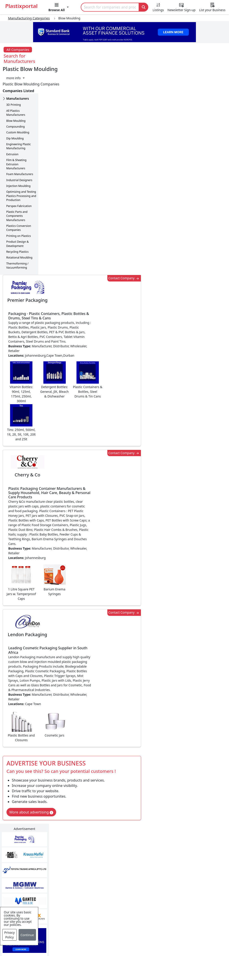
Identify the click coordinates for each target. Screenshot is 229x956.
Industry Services (100, 926)
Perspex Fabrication (19, 178)
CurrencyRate (194, 236)
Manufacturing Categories (29, 18)
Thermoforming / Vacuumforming (17, 238)
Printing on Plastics (18, 209)
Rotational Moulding (19, 230)
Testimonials (167, 867)
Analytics (169, 939)
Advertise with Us (172, 858)
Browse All (166, 876)
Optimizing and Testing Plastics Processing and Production (21, 169)
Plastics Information (31, 876)
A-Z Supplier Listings (174, 885)
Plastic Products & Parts (105, 867)
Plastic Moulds (98, 917)
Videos (19, 885)
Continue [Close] (27, 935)
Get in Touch (205, 694)
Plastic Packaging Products (108, 876)
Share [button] (101, 736)
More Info (114, 798)
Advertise (208, 939)
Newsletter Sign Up (30, 867)
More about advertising (69, 482)
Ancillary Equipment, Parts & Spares (110, 906)
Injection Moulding (18, 159)
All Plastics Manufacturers (15, 85)
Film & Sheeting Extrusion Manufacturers (16, 137)
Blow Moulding (15, 93)
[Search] (110, 7)
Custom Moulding (17, 105)
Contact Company (161, 69)
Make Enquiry (205, 415)
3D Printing (13, 77)
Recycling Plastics (17, 224)
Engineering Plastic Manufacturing (18, 119)
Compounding (15, 99)
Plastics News (25, 858)
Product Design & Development (17, 216)
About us (147, 939)
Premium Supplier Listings (179, 894)
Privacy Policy (9, 934)
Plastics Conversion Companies (18, 201)
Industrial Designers (19, 153)
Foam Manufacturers (19, 147)
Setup (189, 939)
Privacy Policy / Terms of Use (109, 939)
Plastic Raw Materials (103, 885)
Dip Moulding (15, 111)
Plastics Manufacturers (105, 858)
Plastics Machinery (101, 894)
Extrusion (12, 127)
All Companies (17, 49)
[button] (58, 8)
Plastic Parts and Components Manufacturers (17, 189)
